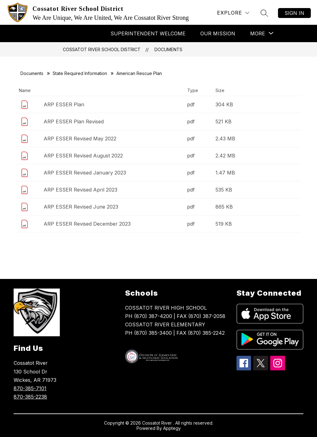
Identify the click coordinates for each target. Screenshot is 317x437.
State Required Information (80, 73)
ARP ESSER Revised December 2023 (87, 224)
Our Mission (217, 33)
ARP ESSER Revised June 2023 (81, 207)
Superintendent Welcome (148, 33)
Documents (168, 49)
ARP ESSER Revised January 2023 (85, 173)
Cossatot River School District (102, 49)
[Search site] (264, 13)
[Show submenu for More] (257, 33)
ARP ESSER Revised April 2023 (80, 190)
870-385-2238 (30, 397)
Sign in (294, 13)
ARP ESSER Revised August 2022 (83, 155)
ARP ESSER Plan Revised (74, 121)
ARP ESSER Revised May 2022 (80, 138)
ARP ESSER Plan (64, 104)
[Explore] (233, 13)
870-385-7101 (30, 388)
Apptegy (172, 428)
